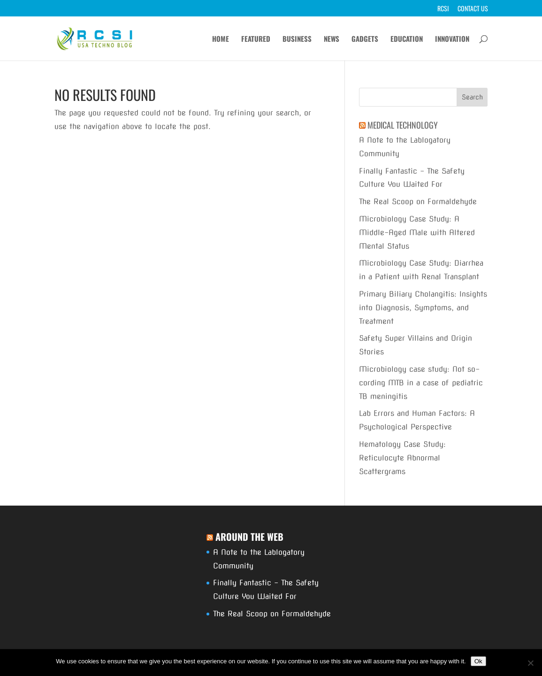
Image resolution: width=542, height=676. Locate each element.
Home (220, 39)
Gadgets (364, 39)
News (331, 39)
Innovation (452, 39)
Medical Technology (402, 125)
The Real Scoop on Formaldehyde (418, 201)
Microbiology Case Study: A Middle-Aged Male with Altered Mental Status (417, 233)
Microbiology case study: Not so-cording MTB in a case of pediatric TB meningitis (421, 383)
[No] (530, 663)
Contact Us (473, 9)
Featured (255, 39)
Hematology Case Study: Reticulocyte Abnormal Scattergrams (402, 458)
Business (297, 39)
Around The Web (249, 537)
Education (406, 39)
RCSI (443, 9)
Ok (478, 661)
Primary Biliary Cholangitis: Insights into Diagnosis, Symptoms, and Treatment (423, 308)
